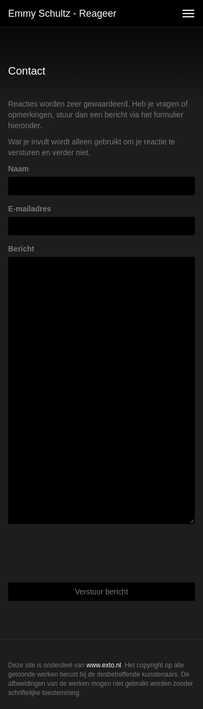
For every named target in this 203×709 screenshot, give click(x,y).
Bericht (21, 248)
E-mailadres (29, 208)
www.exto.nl (104, 665)
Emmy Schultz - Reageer (62, 13)
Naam (18, 168)
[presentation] (90, 553)
